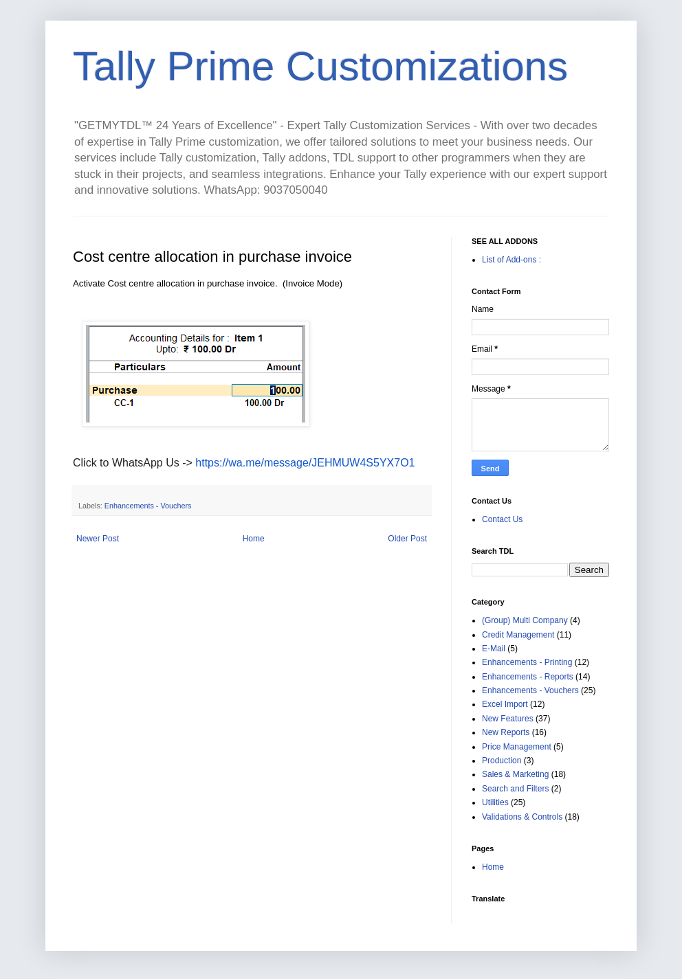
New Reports (505, 732)
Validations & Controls (522, 817)
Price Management (516, 747)
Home (254, 538)
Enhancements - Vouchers (148, 506)
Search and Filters (515, 789)
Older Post (407, 538)
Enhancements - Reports (527, 677)
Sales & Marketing (515, 774)
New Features (508, 718)
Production (501, 760)
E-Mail (493, 648)
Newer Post (97, 538)
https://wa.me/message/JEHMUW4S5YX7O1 (305, 463)
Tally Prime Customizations (320, 66)
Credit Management (518, 635)
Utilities (495, 802)
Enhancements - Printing (527, 662)
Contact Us (502, 519)
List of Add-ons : (511, 260)
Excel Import (505, 704)
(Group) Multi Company (525, 620)
